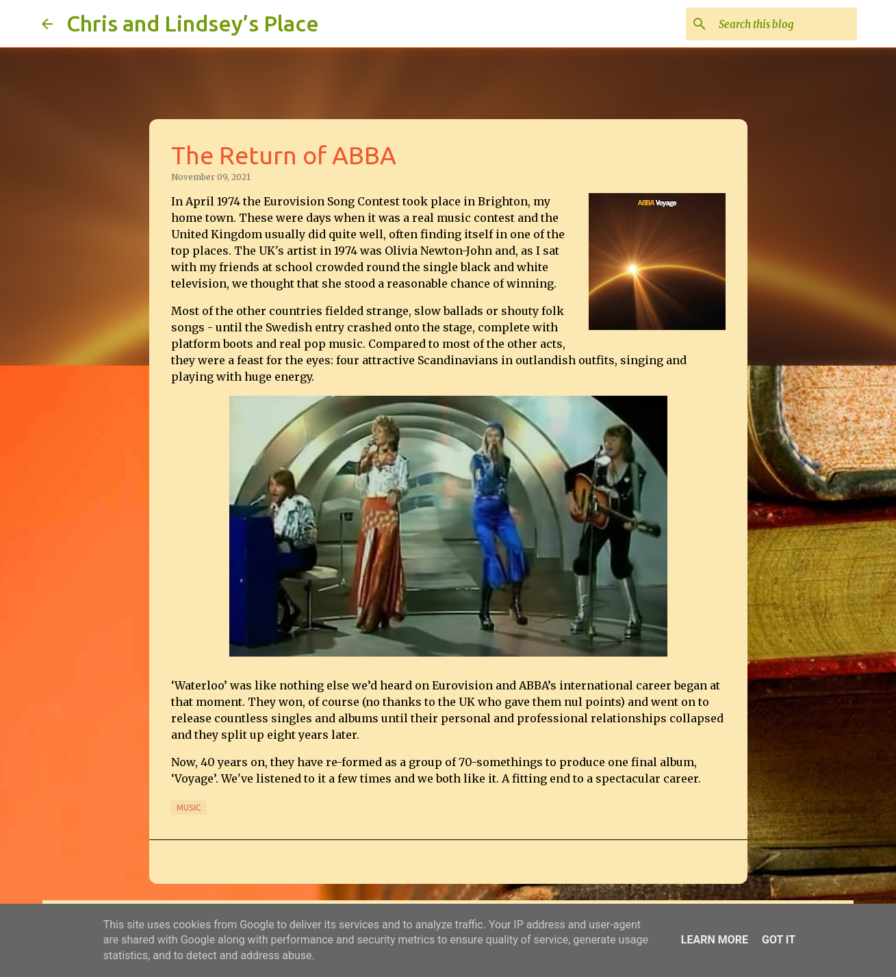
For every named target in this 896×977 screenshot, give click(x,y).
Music (189, 807)
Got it (778, 939)
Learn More (714, 939)
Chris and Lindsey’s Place (192, 23)
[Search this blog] (785, 24)
